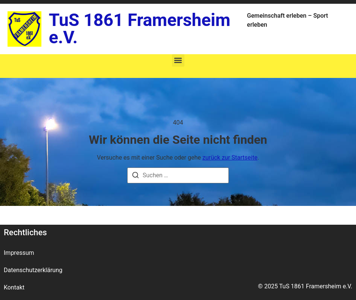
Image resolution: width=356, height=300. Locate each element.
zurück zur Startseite (229, 157)
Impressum (19, 252)
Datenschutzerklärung (33, 270)
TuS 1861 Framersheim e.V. (140, 28)
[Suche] (135, 176)
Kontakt (14, 287)
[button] (178, 60)
